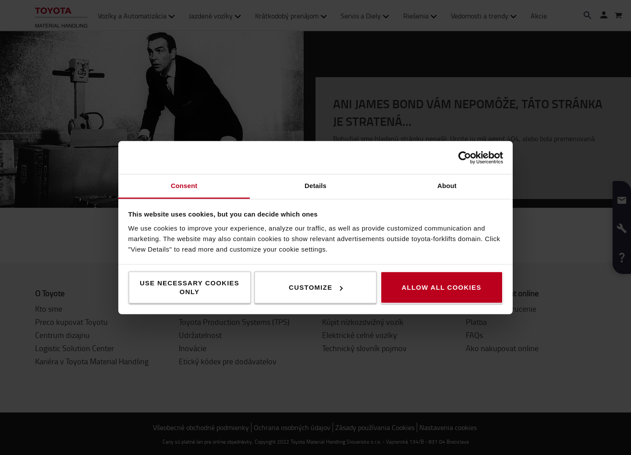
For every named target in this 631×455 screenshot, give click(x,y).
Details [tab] (315, 185)
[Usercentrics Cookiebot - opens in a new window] (464, 157)
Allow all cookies (441, 287)
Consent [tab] (184, 185)
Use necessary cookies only (189, 287)
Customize (316, 287)
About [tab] (447, 185)
